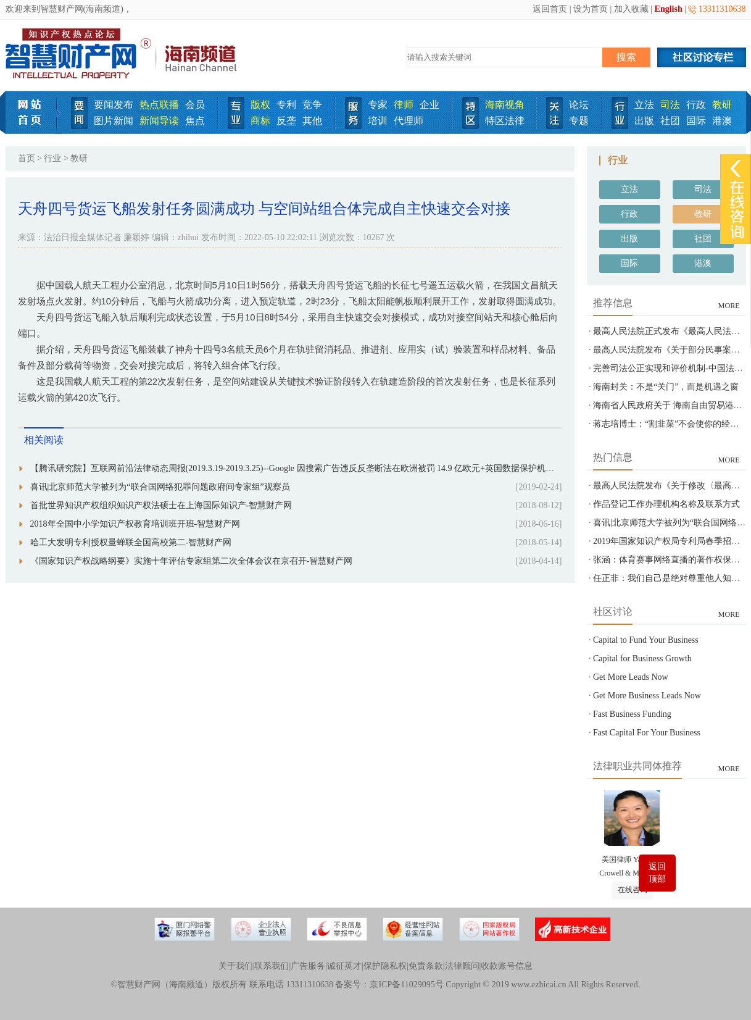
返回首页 (550, 9)
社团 (670, 120)
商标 (260, 120)
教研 (722, 104)
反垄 (286, 120)
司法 (670, 104)
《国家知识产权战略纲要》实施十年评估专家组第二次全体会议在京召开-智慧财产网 (191, 561)
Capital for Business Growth (642, 658)
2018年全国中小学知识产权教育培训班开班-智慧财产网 (135, 524)
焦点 (195, 120)
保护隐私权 (385, 966)
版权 (260, 104)
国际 (696, 120)
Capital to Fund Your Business (646, 640)
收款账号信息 (507, 966)
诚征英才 (344, 966)
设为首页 (590, 9)
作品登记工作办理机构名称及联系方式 (666, 504)
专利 (286, 104)
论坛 (579, 104)
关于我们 (235, 966)
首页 (26, 158)
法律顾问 (462, 966)
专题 (579, 120)
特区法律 (505, 120)
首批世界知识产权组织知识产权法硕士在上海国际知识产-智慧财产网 (161, 505)
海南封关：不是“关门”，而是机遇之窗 (666, 386)
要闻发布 (113, 104)
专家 (378, 104)
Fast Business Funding (632, 714)
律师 (403, 104)
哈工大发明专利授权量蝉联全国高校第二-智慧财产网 (131, 542)
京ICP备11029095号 (406, 984)
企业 (429, 104)
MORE (729, 305)
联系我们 (271, 966)
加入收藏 (631, 9)
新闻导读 (159, 120)
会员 (195, 104)
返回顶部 (657, 873)
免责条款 (426, 966)
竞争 (312, 104)
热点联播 (159, 104)
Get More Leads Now (630, 677)
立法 (644, 104)
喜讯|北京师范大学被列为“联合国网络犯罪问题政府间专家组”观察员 (160, 486)
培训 (378, 120)
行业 (52, 158)
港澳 (722, 120)
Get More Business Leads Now (647, 695)
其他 (312, 120)
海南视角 (505, 104)
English (669, 9)
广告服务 (308, 966)
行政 (696, 104)
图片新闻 (113, 120)
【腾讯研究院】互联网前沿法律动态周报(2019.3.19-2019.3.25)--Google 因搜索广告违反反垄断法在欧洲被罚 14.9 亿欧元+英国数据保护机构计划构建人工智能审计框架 (344, 468)
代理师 (408, 120)
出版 (644, 120)
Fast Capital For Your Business (646, 732)
